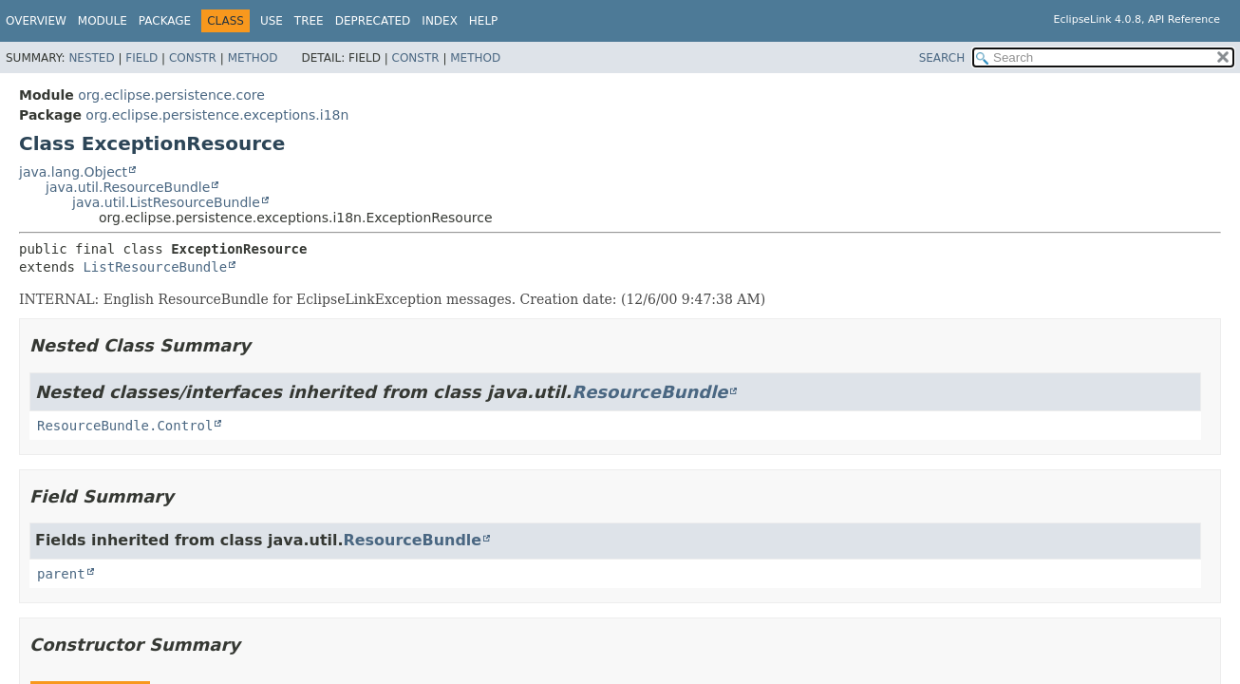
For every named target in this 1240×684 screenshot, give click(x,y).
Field (141, 58)
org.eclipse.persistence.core (171, 95)
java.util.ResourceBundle (128, 187)
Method (253, 58)
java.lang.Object (73, 172)
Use (271, 21)
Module (102, 21)
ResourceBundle (649, 392)
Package (165, 21)
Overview (36, 21)
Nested (91, 58)
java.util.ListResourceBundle (166, 202)
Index (440, 21)
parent (61, 573)
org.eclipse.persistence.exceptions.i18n (216, 115)
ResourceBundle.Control (125, 425)
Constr (192, 58)
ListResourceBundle (155, 267)
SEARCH (942, 58)
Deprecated (373, 21)
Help (483, 21)
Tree (309, 21)
